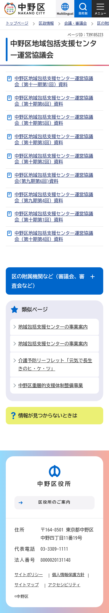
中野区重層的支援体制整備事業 (50, 385)
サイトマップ (26, 585)
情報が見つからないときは (47, 415)
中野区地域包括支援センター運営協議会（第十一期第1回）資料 (53, 81)
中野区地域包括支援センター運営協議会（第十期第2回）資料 (53, 159)
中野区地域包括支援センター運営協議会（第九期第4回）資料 (53, 197)
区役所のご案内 (54, 502)
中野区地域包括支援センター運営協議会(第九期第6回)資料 (53, 178)
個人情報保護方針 (68, 575)
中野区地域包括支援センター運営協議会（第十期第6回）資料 (53, 100)
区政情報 (46, 23)
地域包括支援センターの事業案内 (53, 326)
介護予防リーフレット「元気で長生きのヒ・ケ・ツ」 (55, 364)
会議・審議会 (75, 23)
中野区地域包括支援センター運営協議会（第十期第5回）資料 (53, 120)
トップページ (17, 23)
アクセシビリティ (64, 585)
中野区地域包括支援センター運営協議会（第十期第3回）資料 (53, 139)
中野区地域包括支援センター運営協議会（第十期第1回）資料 (53, 216)
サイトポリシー (28, 575)
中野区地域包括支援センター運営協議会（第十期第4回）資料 (53, 236)
